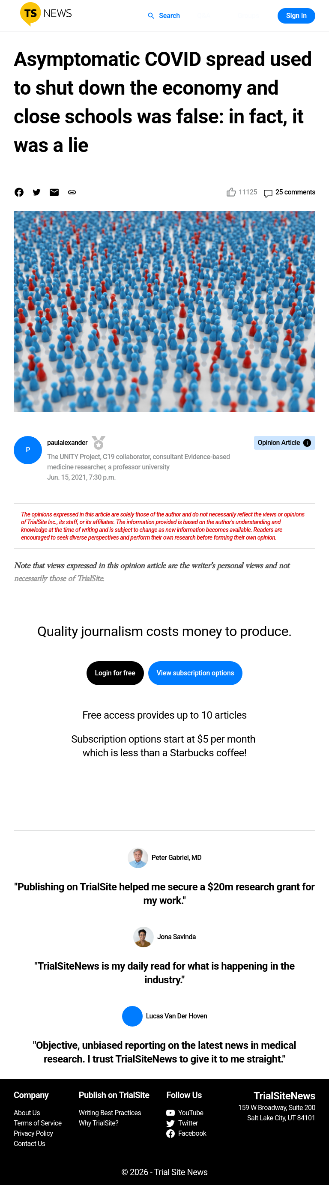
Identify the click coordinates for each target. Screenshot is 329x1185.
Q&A (203, 16)
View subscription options (195, 673)
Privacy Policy (33, 1133)
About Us (27, 1113)
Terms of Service (38, 1123)
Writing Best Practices (110, 1113)
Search (164, 16)
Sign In (296, 16)
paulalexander (67, 443)
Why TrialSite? (99, 1123)
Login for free (115, 673)
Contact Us (29, 1144)
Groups (248, 16)
